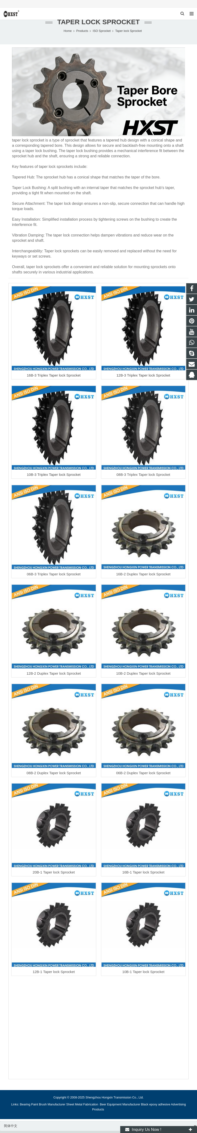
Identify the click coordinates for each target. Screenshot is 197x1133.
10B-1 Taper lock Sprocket (143, 974)
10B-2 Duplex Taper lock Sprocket (143, 676)
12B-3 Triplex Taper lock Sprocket (143, 378)
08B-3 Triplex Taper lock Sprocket (143, 477)
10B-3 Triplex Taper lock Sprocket (54, 477)
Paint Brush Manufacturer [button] (48, 1107)
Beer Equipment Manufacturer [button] (120, 1107)
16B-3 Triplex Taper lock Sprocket (54, 378)
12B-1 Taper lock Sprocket (54, 974)
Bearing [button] (25, 1107)
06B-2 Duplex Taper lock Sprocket (143, 775)
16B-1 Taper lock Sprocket (143, 875)
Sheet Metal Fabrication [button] (82, 1107)
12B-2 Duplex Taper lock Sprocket (53, 676)
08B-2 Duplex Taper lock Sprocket (53, 775)
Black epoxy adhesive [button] (155, 1107)
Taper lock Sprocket (98, 24)
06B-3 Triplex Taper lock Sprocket (54, 577)
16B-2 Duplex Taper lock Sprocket (143, 577)
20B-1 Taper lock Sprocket (54, 875)
